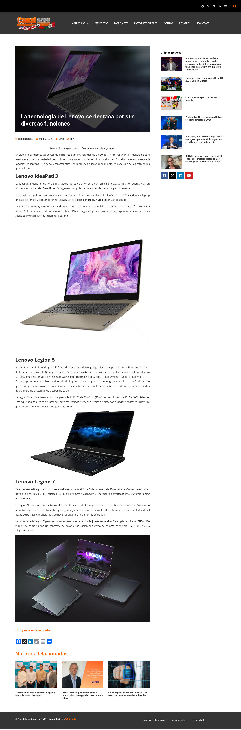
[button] (235, 6)
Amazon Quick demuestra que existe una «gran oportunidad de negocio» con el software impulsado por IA (205, 139)
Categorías (80, 23)
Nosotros (184, 23)
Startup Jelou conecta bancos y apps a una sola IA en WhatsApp (35, 695)
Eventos (168, 23)
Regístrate (203, 23)
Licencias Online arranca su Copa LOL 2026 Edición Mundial (204, 79)
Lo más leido (199, 721)
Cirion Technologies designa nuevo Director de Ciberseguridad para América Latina (82, 697)
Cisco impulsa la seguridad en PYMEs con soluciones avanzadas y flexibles (127, 695)
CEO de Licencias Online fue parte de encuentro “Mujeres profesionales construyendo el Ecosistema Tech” (204, 159)
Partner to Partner (145, 23)
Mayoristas (101, 23)
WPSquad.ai (71, 720)
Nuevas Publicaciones (154, 721)
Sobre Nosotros (178, 721)
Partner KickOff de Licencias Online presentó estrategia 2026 (203, 118)
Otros (61, 140)
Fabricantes (121, 23)
